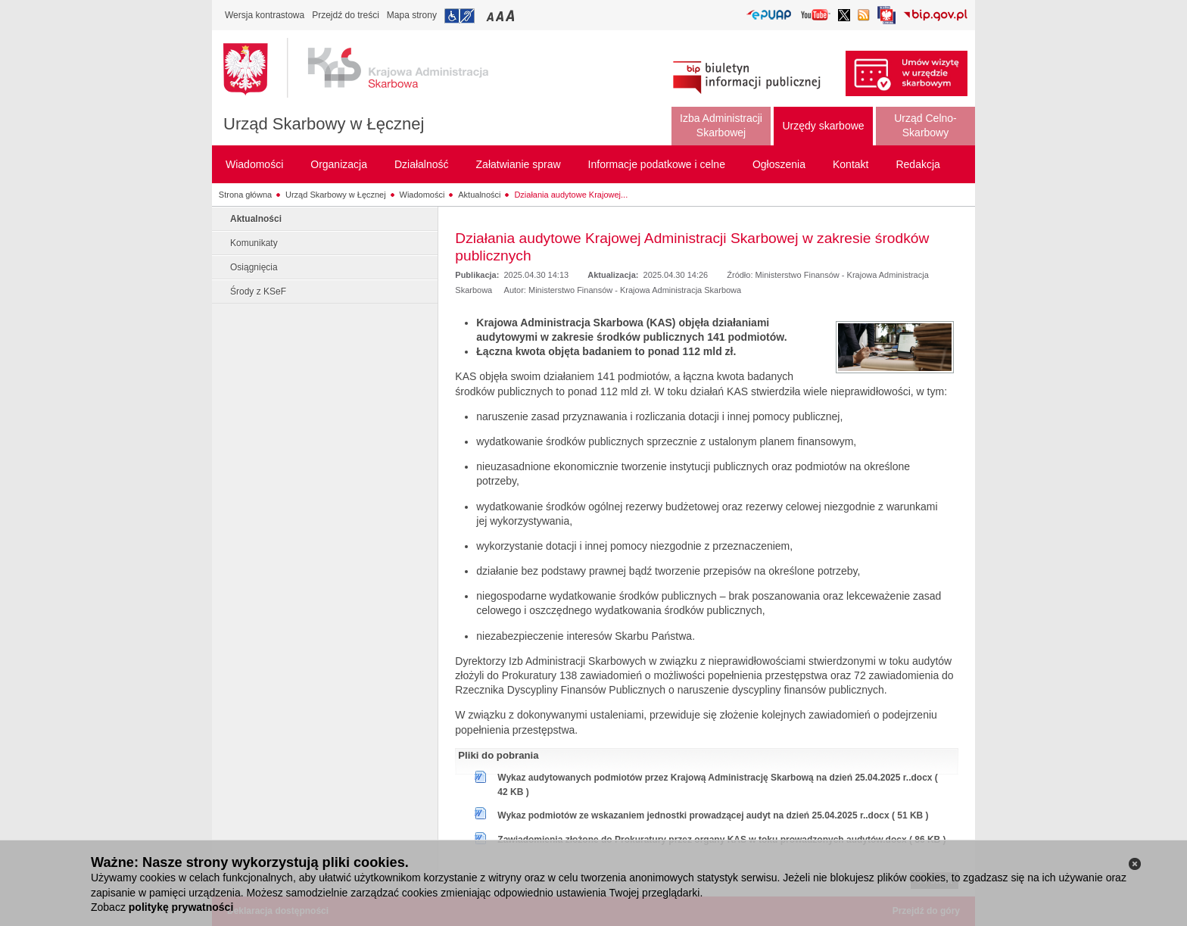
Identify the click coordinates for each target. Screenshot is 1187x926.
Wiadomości (422, 194)
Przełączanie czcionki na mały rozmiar (491, 15)
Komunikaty (254, 243)
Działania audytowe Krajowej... (571, 194)
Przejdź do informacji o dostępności (459, 15)
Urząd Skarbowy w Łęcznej (323, 124)
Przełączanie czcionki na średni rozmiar (501, 15)
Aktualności (479, 194)
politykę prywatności (181, 907)
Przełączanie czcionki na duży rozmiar (511, 15)
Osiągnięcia (254, 267)
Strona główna (245, 194)
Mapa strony (412, 15)
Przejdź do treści (345, 15)
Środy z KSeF (258, 291)
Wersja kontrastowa (264, 15)
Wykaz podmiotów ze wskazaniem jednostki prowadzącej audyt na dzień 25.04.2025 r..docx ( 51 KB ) (712, 815)
